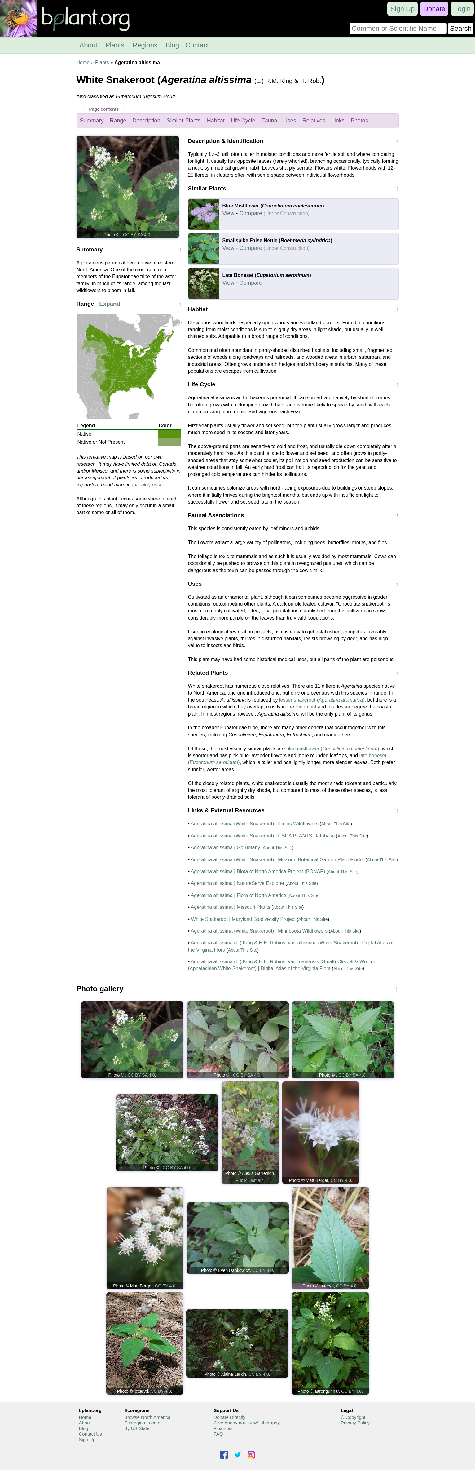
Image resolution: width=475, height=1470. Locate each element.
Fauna (269, 121)
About (89, 45)
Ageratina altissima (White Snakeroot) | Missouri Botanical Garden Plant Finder (277, 859)
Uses (290, 121)
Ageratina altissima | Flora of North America (238, 895)
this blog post (146, 484)
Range (118, 121)
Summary (92, 121)
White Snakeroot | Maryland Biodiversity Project (243, 919)
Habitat (216, 121)
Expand (109, 303)
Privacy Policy (355, 1422)
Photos (359, 121)
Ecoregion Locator (143, 1422)
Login (462, 9)
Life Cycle (243, 121)
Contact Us (90, 1434)
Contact (197, 45)
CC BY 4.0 (341, 1180)
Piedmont (305, 706)
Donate (434, 9)
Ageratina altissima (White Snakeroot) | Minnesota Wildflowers (259, 931)
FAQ (218, 1434)
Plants (114, 45)
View (228, 213)
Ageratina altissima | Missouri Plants (230, 907)
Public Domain (249, 1180)
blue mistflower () (332, 748)
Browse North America (147, 1417)
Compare (250, 213)
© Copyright (353, 1417)
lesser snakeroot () (322, 700)
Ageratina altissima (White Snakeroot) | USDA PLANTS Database (263, 835)
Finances (222, 1428)
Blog (172, 45)
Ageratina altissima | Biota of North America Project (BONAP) (258, 871)
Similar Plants (184, 121)
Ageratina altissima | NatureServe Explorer (237, 883)
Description (147, 121)
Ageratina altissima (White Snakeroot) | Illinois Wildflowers (255, 823)
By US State (137, 1428)
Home (83, 62)
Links (338, 121)
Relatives (313, 121)
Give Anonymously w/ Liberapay (246, 1422)
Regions (144, 45)
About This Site (336, 823)
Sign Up (402, 9)
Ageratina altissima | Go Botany (225, 847)
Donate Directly (229, 1417)
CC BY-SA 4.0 (136, 234)
